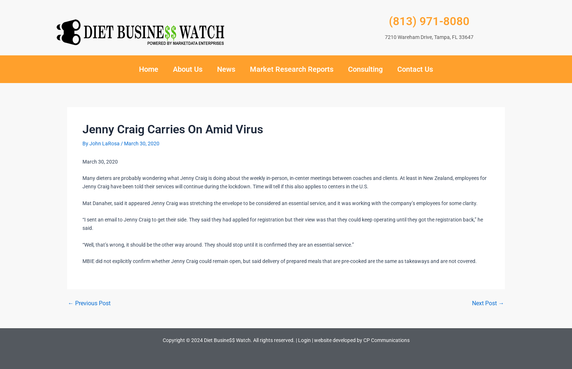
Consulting (365, 69)
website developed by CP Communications (362, 340)
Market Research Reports (291, 69)
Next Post (488, 303)
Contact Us (415, 69)
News (226, 69)
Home (148, 69)
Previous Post (89, 303)
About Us (187, 69)
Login (304, 340)
